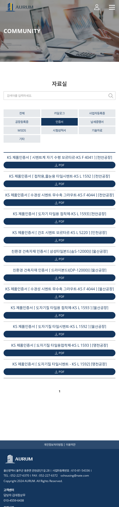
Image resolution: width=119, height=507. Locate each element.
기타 (22, 139)
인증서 (59, 122)
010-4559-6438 (14, 500)
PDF (61, 165)
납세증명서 (97, 122)
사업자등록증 (97, 113)
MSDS (22, 130)
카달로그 (59, 113)
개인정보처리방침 (53, 445)
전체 (22, 113)
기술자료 (97, 130)
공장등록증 (21, 122)
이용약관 (70, 445)
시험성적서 (59, 130)
